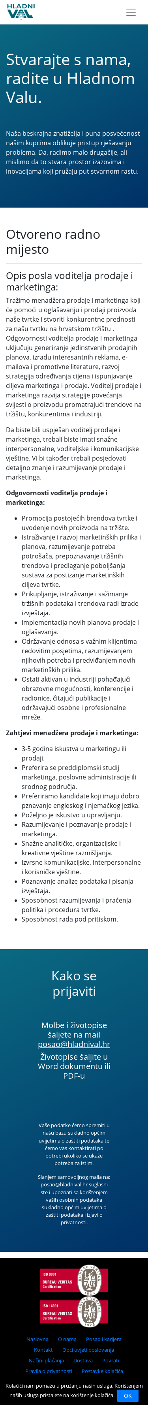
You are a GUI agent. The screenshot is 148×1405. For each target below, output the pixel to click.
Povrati (110, 1360)
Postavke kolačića (102, 1371)
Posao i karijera (104, 1339)
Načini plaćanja (46, 1360)
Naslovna (37, 1339)
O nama (67, 1339)
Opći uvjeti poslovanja (88, 1349)
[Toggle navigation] (131, 12)
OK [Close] (128, 1395)
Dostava (83, 1360)
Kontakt (43, 1349)
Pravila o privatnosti (48, 1371)
